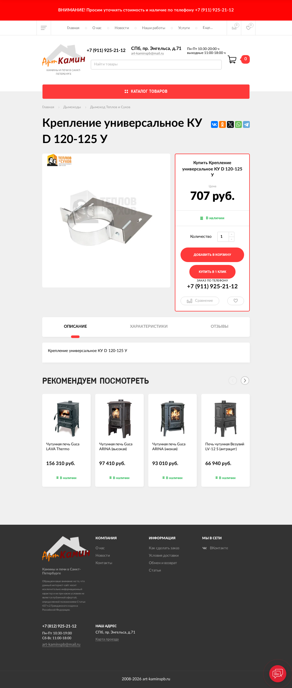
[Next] (245, 380)
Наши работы (153, 28)
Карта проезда (107, 639)
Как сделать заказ (164, 548)
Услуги (184, 28)
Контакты (104, 563)
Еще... (208, 28)
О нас (97, 28)
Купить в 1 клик (212, 272)
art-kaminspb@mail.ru (147, 53)
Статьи (155, 570)
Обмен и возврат (163, 563)
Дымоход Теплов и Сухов (110, 107)
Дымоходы (72, 107)
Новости (122, 28)
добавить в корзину (212, 254)
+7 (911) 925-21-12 (106, 50)
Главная (73, 28)
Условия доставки (164, 556)
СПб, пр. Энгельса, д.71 (156, 48)
